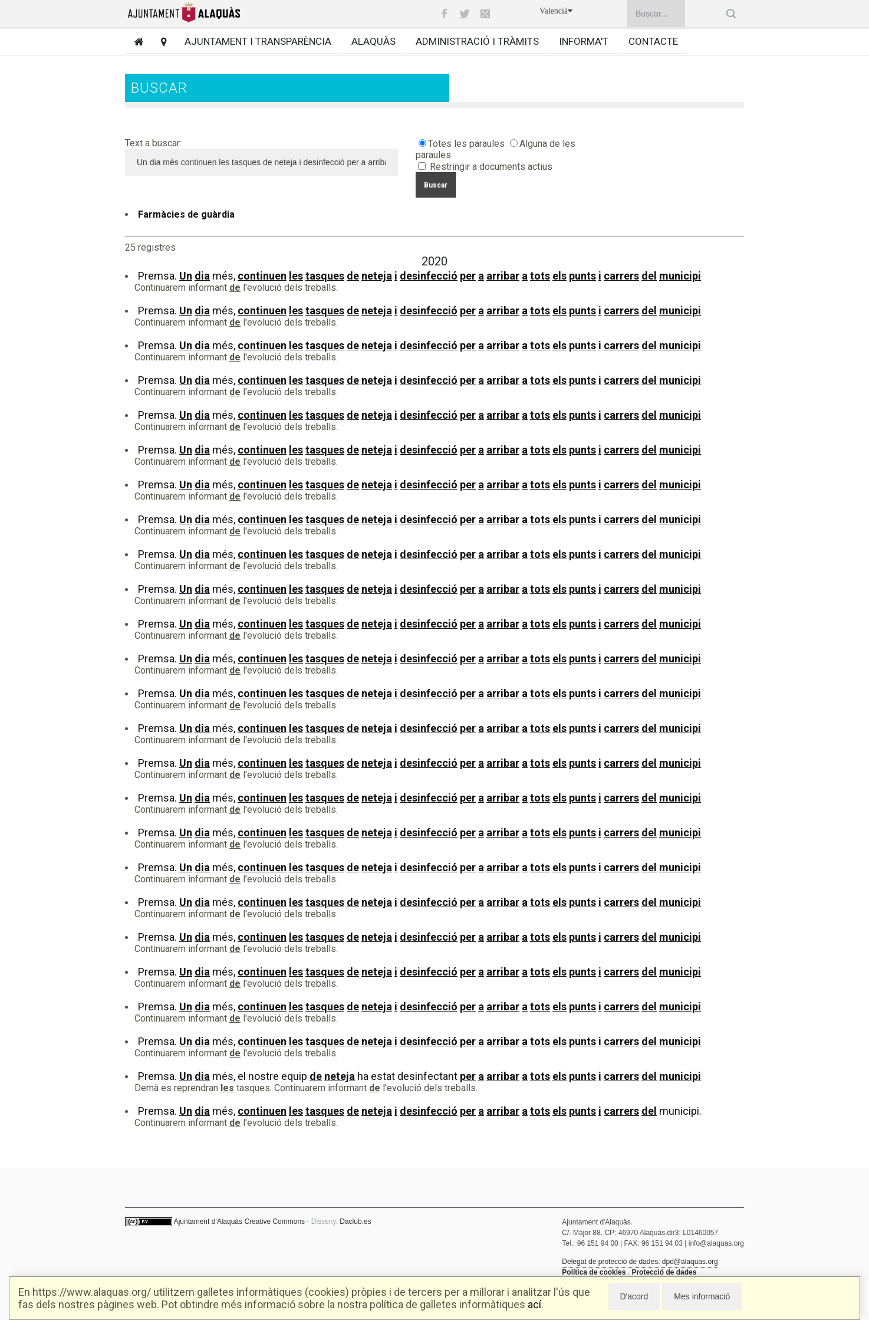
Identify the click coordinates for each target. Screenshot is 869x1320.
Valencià (555, 10)
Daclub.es (355, 1221)
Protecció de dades (663, 1272)
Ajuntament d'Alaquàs (208, 1221)
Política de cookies (594, 1272)
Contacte (653, 41)
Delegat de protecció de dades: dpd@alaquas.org (639, 1261)
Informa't (583, 41)
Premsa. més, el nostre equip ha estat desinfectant (419, 1076)
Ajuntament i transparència (258, 41)
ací (534, 1304)
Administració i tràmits (477, 41)
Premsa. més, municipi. (420, 1111)
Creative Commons (274, 1221)
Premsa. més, (419, 276)
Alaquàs (373, 41)
